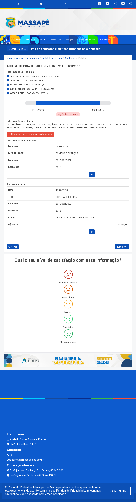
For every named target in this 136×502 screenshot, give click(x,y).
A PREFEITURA (16, 40)
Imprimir (122, 247)
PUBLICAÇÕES (105, 40)
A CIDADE (43, 40)
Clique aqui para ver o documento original (30, 134)
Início (10, 58)
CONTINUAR (118, 491)
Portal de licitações (52, 58)
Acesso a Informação (27, 58)
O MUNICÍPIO (31, 40)
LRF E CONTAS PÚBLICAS (87, 40)
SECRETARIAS (56, 40)
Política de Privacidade (70, 490)
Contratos (70, 58)
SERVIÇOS (70, 40)
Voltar (13, 247)
